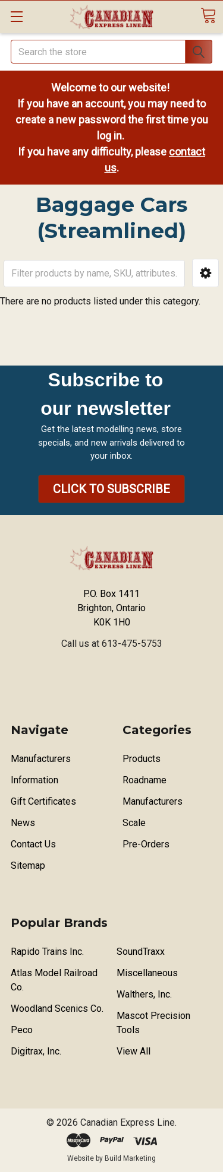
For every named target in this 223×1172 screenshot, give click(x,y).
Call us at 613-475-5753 (111, 643)
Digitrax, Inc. (36, 1051)
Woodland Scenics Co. (57, 1008)
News (23, 822)
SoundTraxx (141, 951)
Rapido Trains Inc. (47, 951)
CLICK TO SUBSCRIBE (111, 489)
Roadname (145, 780)
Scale (134, 822)
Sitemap (28, 865)
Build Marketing (130, 1158)
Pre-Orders (146, 844)
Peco (22, 1030)
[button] (205, 273)
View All (133, 1051)
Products (142, 758)
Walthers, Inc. (144, 994)
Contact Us (33, 844)
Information (34, 780)
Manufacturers (41, 758)
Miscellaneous (147, 973)
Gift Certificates (43, 801)
